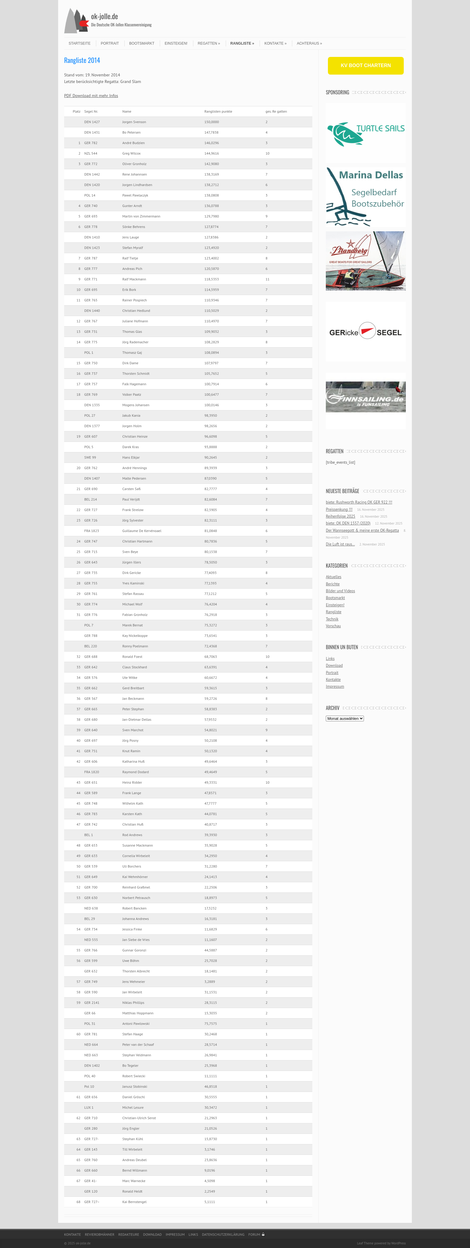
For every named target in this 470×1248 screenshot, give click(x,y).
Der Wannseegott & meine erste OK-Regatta (362, 530)
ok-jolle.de (104, 15)
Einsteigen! (176, 43)
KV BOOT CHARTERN (366, 65)
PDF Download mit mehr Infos (91, 95)
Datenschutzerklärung (223, 1234)
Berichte (333, 584)
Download (334, 665)
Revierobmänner (99, 1234)
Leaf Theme (365, 1243)
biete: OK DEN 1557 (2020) (348, 523)
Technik (332, 619)
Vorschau (333, 625)
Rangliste (242, 43)
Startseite (80, 43)
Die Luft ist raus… (340, 544)
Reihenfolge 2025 (340, 516)
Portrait (110, 43)
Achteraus (309, 43)
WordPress (398, 1243)
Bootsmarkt (141, 43)
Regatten (209, 43)
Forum (254, 1234)
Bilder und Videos (340, 590)
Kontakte (275, 43)
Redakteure (128, 1234)
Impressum (335, 686)
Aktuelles (333, 576)
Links (330, 658)
